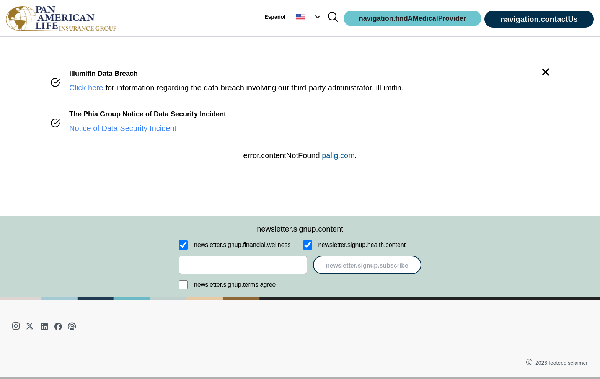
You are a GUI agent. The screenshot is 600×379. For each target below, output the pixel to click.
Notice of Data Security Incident (122, 128)
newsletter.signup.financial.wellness (242, 245)
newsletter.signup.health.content (362, 245)
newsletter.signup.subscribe (367, 265)
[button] (309, 16)
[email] (243, 265)
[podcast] (72, 326)
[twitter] (30, 327)
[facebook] (58, 326)
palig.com (338, 155)
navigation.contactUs (539, 19)
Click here (86, 87)
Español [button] (274, 17)
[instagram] (16, 327)
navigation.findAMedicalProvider (412, 18)
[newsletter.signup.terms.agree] (183, 284)
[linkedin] (44, 326)
